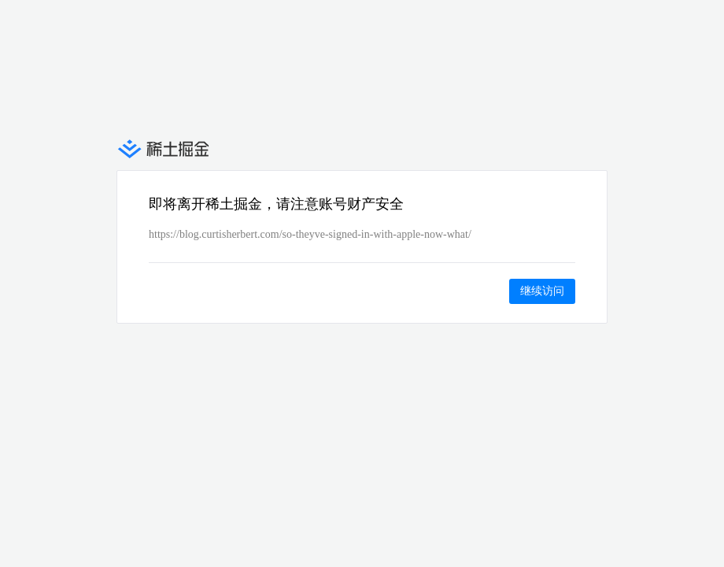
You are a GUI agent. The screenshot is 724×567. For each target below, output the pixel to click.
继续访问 (542, 290)
